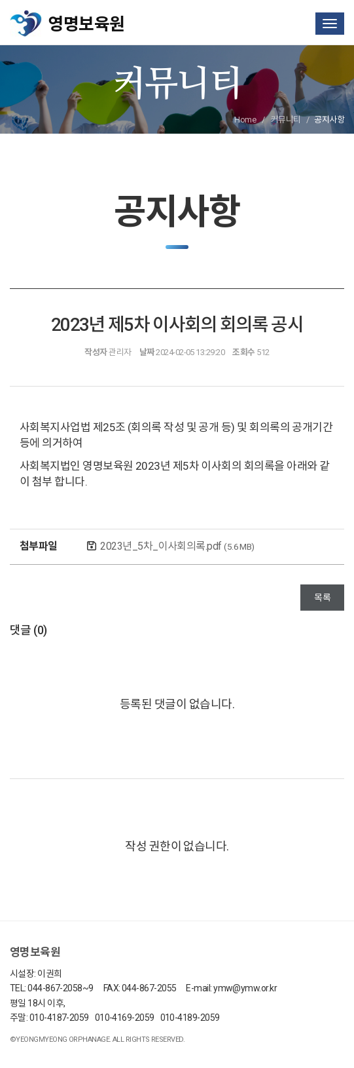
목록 (322, 597)
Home (245, 119)
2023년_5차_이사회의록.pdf (177, 546)
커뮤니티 (286, 119)
